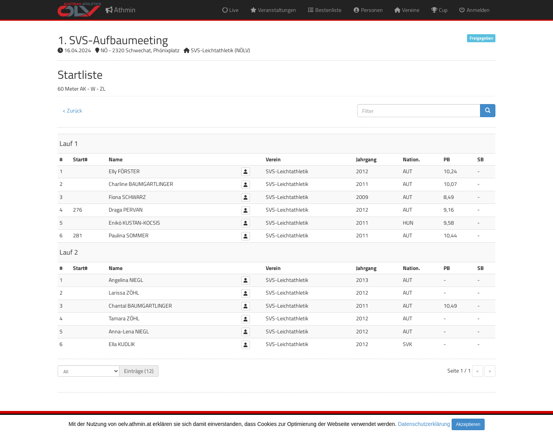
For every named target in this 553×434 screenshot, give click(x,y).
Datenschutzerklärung (424, 424)
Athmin (121, 10)
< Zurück (72, 110)
